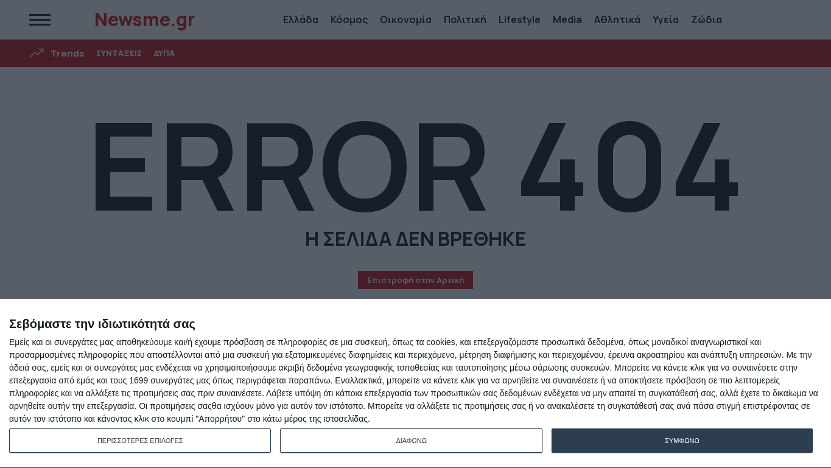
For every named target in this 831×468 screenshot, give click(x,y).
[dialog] (415, 383)
